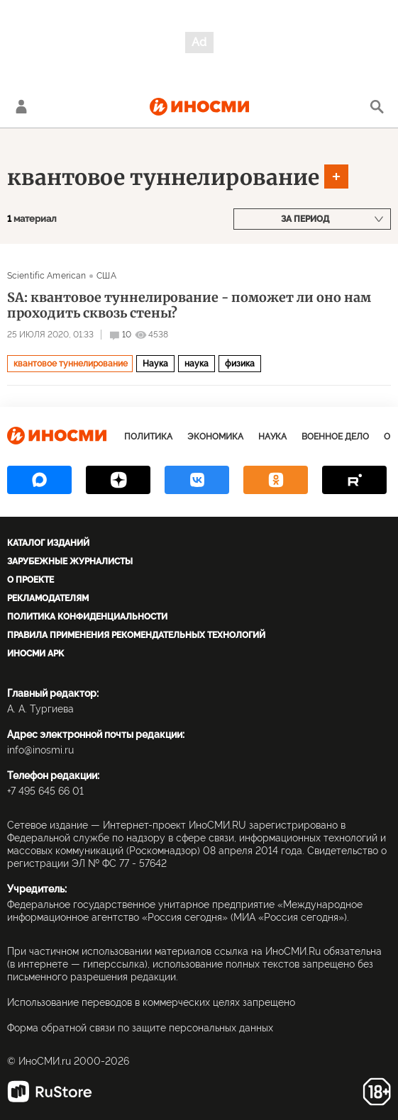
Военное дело (335, 436)
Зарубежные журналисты (70, 561)
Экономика (215, 436)
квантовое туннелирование (163, 177)
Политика (148, 436)
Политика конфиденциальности (87, 617)
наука (196, 364)
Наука (155, 364)
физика (240, 364)
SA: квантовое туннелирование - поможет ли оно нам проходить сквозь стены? (189, 305)
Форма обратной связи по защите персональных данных (140, 1028)
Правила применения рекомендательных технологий (136, 635)
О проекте (30, 580)
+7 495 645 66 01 (45, 791)
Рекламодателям (48, 598)
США (106, 276)
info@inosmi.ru (40, 750)
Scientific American (46, 276)
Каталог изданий (48, 543)
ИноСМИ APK (35, 654)
